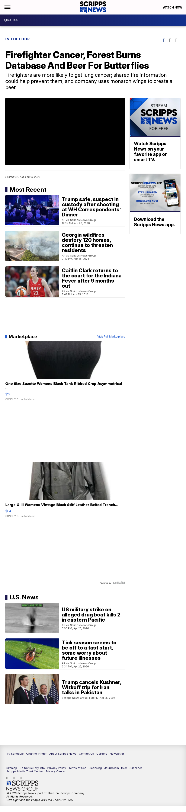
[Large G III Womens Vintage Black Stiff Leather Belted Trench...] (65, 493)
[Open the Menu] (7, 7)
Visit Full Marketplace (110, 337)
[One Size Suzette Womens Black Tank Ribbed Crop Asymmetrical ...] (65, 374)
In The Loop (18, 39)
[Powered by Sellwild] (118, 583)
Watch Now (171, 8)
